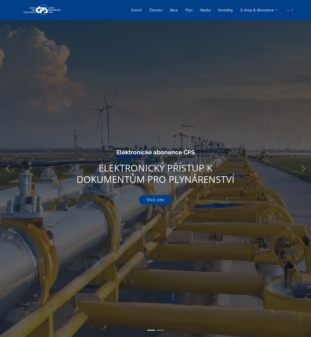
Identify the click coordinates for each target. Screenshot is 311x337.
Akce (174, 9)
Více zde (155, 199)
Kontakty (225, 9)
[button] (8, 168)
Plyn (189, 9)
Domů (136, 9)
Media (205, 9)
